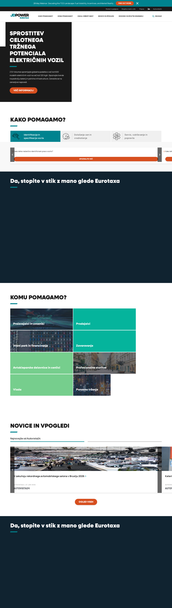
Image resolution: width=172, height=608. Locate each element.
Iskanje (157, 16)
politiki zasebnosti (45, 596)
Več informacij (23, 90)
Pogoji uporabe (125, 596)
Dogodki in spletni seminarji (131, 16)
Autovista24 (157, 9)
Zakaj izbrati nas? (85, 16)
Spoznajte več (86, 159)
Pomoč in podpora (112, 9)
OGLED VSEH (86, 458)
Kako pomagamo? (45, 16)
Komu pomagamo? (65, 16)
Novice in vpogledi (106, 16)
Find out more (124, 3)
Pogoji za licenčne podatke (86, 596)
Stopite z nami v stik (128, 9)
